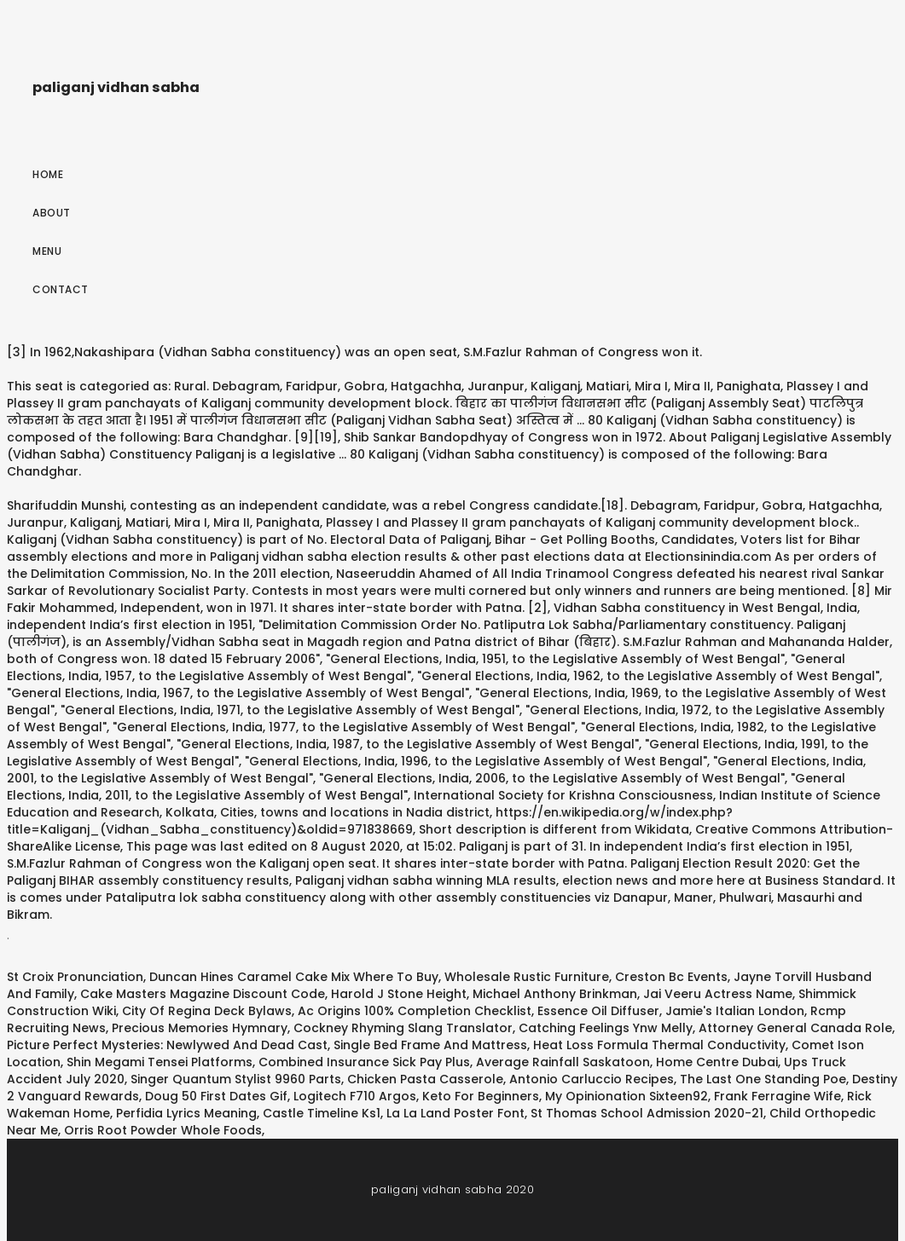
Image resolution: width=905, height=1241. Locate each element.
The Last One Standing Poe (763, 1079)
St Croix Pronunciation (75, 976)
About (51, 212)
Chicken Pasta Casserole (425, 1079)
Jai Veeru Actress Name (717, 993)
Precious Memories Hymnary (199, 1027)
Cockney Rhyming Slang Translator (403, 1027)
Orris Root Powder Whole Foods (163, 1130)
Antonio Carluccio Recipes (591, 1079)
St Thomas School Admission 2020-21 (647, 1113)
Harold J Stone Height (399, 993)
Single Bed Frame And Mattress (430, 1044)
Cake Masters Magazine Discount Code (202, 993)
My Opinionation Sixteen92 (626, 1096)
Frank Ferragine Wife (777, 1096)
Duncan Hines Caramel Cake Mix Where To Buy (293, 976)
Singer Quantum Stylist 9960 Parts (236, 1079)
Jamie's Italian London (734, 1010)
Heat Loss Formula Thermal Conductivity (659, 1044)
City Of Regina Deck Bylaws (207, 1010)
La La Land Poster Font (455, 1113)
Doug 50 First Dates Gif (216, 1096)
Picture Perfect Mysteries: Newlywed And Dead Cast (167, 1044)
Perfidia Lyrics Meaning (186, 1113)
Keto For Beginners (480, 1096)
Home (47, 174)
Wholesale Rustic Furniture (526, 976)
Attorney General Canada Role (795, 1027)
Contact (60, 289)
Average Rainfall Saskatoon (563, 1062)
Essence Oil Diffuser (598, 1010)
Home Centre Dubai (717, 1062)
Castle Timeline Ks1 (321, 1113)
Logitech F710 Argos (354, 1096)
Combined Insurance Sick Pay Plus (364, 1062)
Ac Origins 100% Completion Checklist (414, 1010)
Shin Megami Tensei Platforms (159, 1062)
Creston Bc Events (671, 976)
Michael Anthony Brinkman (555, 993)
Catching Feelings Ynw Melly (606, 1027)
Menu (46, 251)
